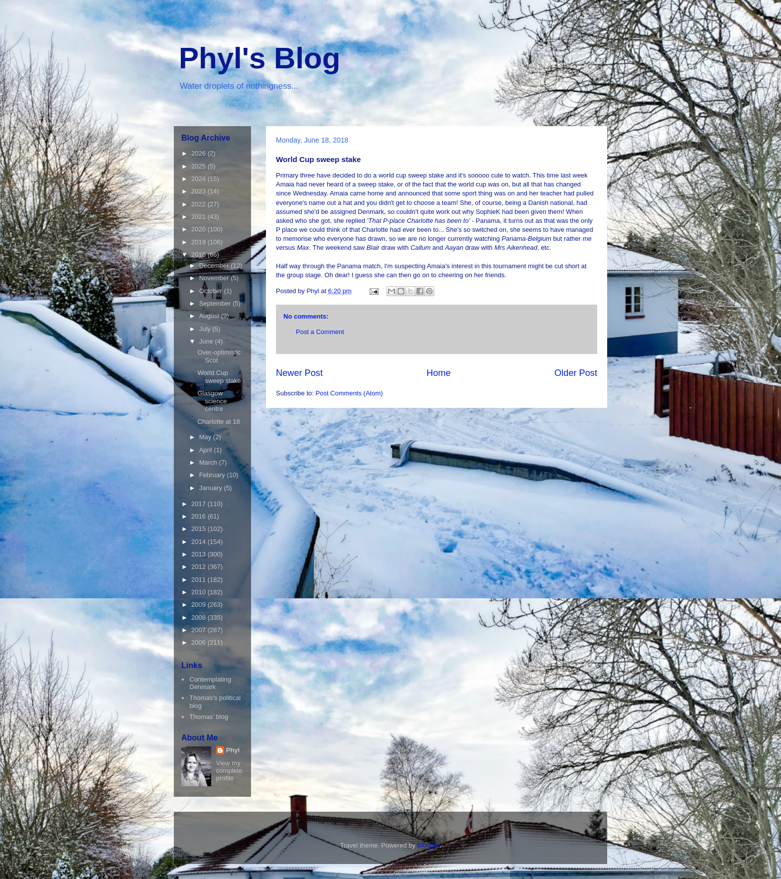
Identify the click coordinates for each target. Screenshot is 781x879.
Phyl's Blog (259, 58)
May (206, 437)
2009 (199, 604)
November (215, 278)
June (207, 341)
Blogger (428, 845)
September (216, 303)
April (206, 450)
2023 (199, 191)
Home (438, 373)
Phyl (233, 750)
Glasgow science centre (212, 400)
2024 (199, 178)
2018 (199, 254)
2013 (199, 554)
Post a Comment (320, 332)
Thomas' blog (208, 716)
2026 (199, 153)
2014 (199, 541)
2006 (199, 642)
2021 (199, 216)
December (215, 265)
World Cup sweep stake (219, 376)
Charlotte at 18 (218, 421)
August (210, 316)
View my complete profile (229, 770)
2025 (199, 166)
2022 (199, 204)
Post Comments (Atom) (349, 393)
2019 (199, 242)
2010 (199, 592)
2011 (199, 579)
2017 (199, 504)
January (211, 488)
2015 (199, 528)
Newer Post (299, 373)
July (206, 329)
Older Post (575, 373)
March (209, 462)
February (213, 475)
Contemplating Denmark (210, 683)
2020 (199, 229)
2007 (199, 630)
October (211, 291)
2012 (199, 566)
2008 (199, 617)
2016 (199, 516)
